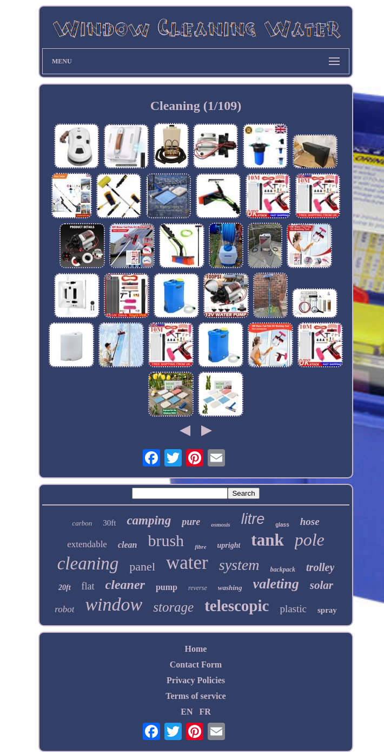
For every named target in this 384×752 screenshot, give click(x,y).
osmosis (220, 524)
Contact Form (196, 664)
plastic (293, 608)
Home (196, 648)
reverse (197, 588)
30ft (109, 522)
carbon (82, 523)
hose (310, 521)
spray (327, 610)
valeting (276, 584)
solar (321, 585)
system (239, 564)
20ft (64, 588)
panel (142, 566)
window (113, 604)
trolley (320, 567)
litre (253, 519)
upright (229, 545)
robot (64, 609)
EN (187, 711)
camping (149, 520)
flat (88, 586)
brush (166, 540)
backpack (282, 569)
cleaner (125, 585)
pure (191, 521)
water (187, 562)
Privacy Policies (196, 680)
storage (173, 607)
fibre (200, 546)
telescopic (236, 605)
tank (267, 539)
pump (166, 587)
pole (310, 539)
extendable (87, 544)
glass (282, 525)
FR (204, 711)
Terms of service (195, 696)
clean (127, 544)
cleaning (88, 563)
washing (230, 588)
